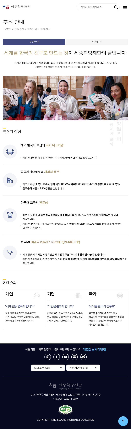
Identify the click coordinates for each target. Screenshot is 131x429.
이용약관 (30, 349)
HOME (7, 29)
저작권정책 (44, 349)
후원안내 (32, 29)
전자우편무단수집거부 (67, 349)
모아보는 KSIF (42, 367)
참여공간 (19, 29)
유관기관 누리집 (78, 367)
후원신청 (97, 41)
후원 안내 (45, 29)
